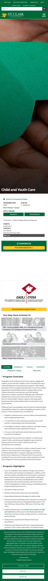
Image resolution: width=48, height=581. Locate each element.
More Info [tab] (37, 371)
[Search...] (21, 9)
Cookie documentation (24, 560)
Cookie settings (23, 566)
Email (7, 235)
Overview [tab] (6, 367)
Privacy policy (24, 557)
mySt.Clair (7, 2)
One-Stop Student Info (20, 2)
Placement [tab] (41, 367)
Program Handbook (24, 248)
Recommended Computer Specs (24, 309)
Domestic (13, 214)
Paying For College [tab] (14, 371)
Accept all (23, 576)
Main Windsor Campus (11, 208)
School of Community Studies (16, 199)
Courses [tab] (30, 367)
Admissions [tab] (18, 367)
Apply (42, 2)
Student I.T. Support (29, 5)
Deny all (23, 571)
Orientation (34, 2)
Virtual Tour (16, 5)
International (34, 214)
